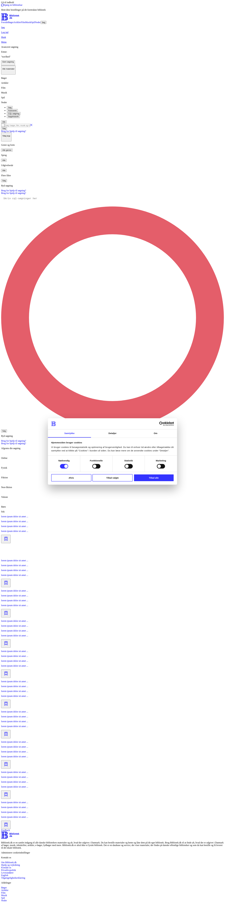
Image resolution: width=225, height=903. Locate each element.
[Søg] (112, 27)
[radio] (112, 485)
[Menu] (112, 42)
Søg (4, 128)
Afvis (71, 478)
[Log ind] (112, 32)
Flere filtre (6, 175)
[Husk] (112, 37)
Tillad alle (154, 478)
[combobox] (112, 125)
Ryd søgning (7, 185)
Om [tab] (155, 433)
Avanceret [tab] (12, 110)
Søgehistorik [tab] (13, 116)
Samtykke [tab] (69, 433)
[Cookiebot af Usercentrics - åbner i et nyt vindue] (161, 424)
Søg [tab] (9, 107)
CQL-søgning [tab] (13, 113)
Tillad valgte (112, 478)
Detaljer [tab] (112, 433)
